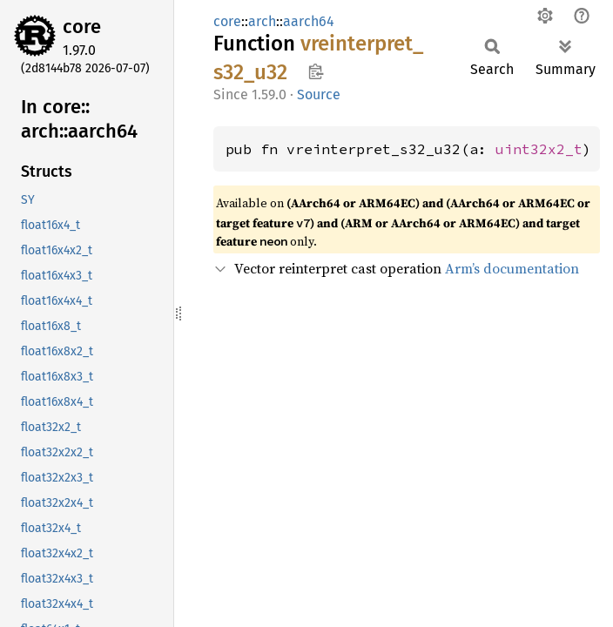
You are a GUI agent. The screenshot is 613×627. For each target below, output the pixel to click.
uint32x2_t (539, 149)
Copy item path (315, 71)
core (82, 26)
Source (318, 94)
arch (262, 21)
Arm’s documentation (512, 268)
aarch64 (308, 21)
